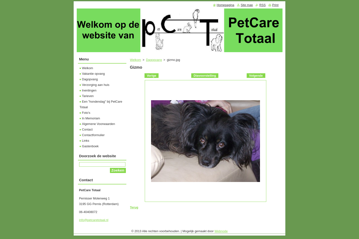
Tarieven (88, 96)
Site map (247, 5)
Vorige (151, 75)
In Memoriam (91, 118)
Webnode (221, 231)
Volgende (256, 75)
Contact (87, 129)
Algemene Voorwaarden (98, 124)
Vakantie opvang (93, 73)
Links (85, 140)
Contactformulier (93, 135)
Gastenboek (90, 146)
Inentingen (89, 90)
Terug (134, 207)
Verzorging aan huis (95, 85)
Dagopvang (154, 60)
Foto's (86, 113)
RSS (262, 5)
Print (275, 5)
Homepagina (225, 5)
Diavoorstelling (205, 75)
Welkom (135, 60)
